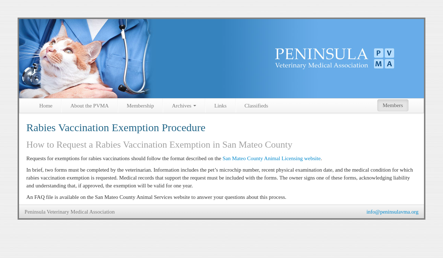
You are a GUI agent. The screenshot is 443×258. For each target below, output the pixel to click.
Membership (140, 106)
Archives (184, 106)
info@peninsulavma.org (392, 212)
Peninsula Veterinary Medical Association (69, 212)
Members (393, 105)
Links (220, 106)
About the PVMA (89, 106)
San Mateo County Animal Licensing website (271, 158)
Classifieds (256, 106)
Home (45, 106)
